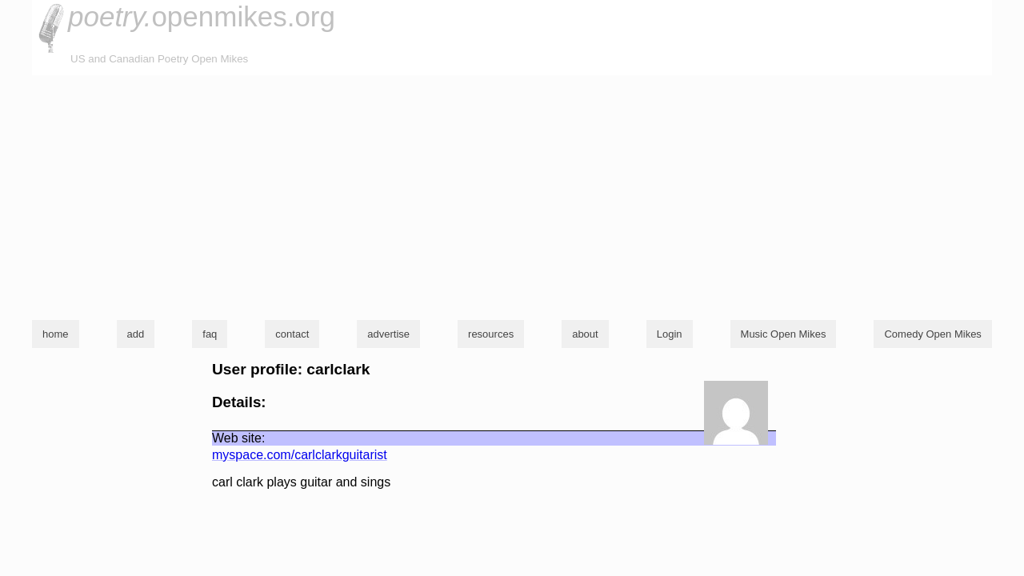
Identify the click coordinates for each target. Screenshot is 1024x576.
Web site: (238, 438)
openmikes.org (201, 16)
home (55, 334)
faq (209, 334)
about (585, 334)
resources (491, 334)
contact (292, 334)
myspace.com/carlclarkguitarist (299, 455)
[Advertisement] (512, 195)
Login (669, 334)
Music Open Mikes (783, 334)
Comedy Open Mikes (932, 334)
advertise (388, 334)
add (136, 334)
